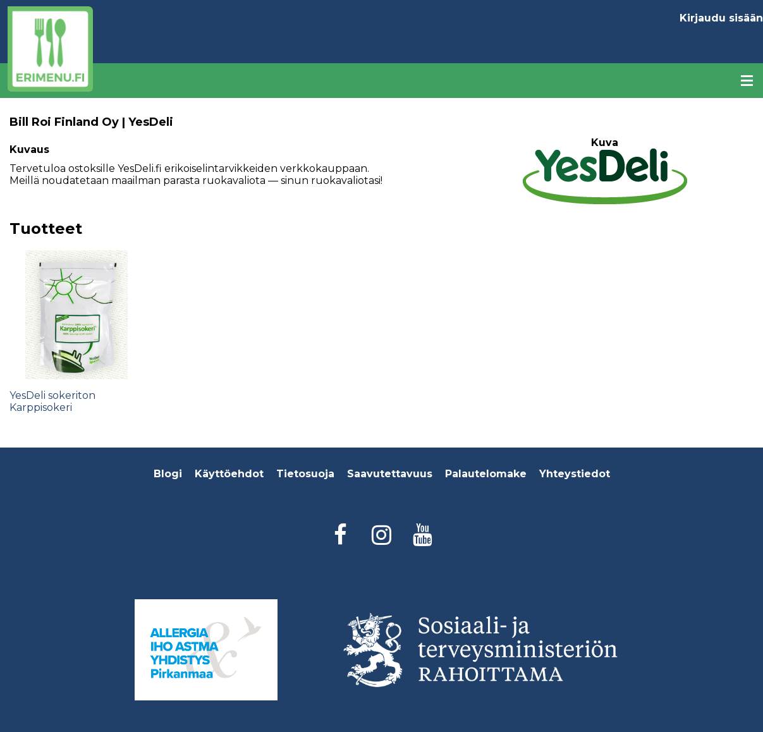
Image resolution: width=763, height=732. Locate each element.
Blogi (168, 474)
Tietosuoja (305, 474)
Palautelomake (486, 474)
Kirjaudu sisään (721, 18)
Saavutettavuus (389, 474)
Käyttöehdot (229, 474)
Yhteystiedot (574, 474)
